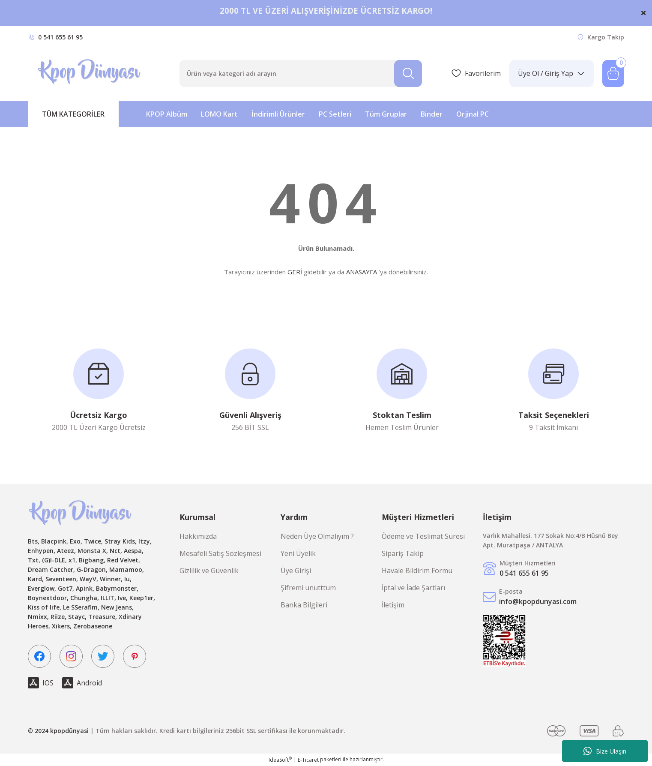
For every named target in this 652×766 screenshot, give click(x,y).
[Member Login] (551, 73)
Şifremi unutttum (308, 587)
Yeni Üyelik (298, 553)
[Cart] (613, 73)
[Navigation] (73, 114)
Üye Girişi (296, 570)
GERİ (294, 271)
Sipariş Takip (403, 553)
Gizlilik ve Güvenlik (209, 570)
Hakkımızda (198, 536)
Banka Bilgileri (304, 605)
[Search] (300, 73)
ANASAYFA (361, 271)
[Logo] (90, 73)
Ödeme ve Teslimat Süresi (423, 536)
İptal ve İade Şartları (413, 587)
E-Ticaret (308, 759)
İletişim (393, 605)
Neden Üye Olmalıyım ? (317, 536)
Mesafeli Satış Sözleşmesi (220, 553)
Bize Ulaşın (604, 751)
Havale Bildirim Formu (417, 570)
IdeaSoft (280, 759)
